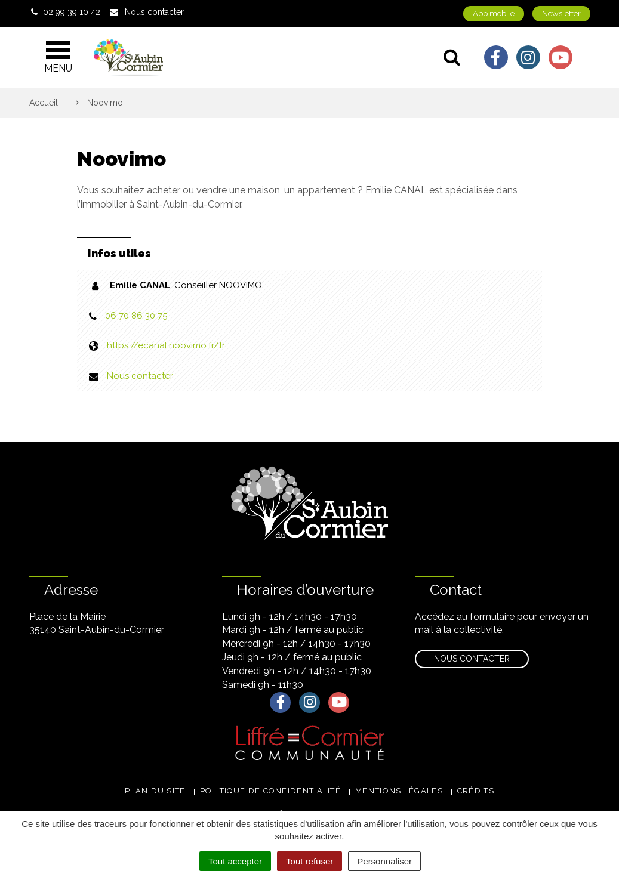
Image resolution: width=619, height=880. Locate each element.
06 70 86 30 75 (136, 315)
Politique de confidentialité (270, 790)
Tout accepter (235, 861)
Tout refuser (309, 861)
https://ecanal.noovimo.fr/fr (166, 345)
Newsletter (561, 13)
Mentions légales (399, 790)
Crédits (475, 790)
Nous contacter (140, 375)
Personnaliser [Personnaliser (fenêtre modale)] (384, 861)
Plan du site (155, 790)
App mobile (494, 13)
